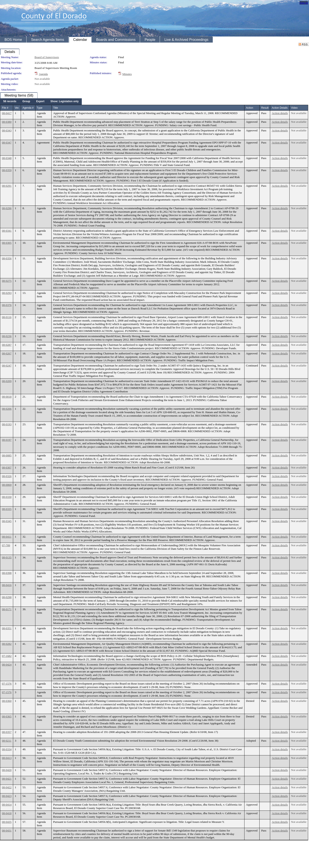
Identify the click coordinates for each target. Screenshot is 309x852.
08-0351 (6, 628)
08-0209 (6, 381)
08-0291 (6, 185)
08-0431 (6, 830)
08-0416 (6, 585)
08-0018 (6, 396)
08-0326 (6, 476)
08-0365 (6, 716)
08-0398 (6, 573)
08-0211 (6, 740)
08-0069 (6, 484)
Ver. (17, 107)
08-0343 (6, 130)
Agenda (43, 74)
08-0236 (6, 336)
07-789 (6, 545)
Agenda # (27, 107)
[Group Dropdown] (26, 101)
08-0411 (6, 536)
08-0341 (6, 230)
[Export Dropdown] (40, 101)
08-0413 (6, 758)
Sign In (304, 2)
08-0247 (6, 365)
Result (264, 107)
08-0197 (6, 439)
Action (249, 107)
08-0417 (6, 113)
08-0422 (6, 787)
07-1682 (6, 656)
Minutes (127, 74)
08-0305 (6, 242)
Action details (280, 113)
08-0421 (6, 778)
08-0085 (6, 455)
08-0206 (6, 408)
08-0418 (6, 813)
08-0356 (6, 258)
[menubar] (41, 101)
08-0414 (6, 804)
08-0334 (6, 749)
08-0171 (6, 609)
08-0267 (6, 353)
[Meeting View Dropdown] (64, 101)
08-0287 (6, 344)
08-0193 (6, 424)
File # (5, 107)
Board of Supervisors (47, 57)
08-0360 (6, 700)
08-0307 (6, 467)
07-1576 (6, 683)
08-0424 (6, 664)
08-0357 (6, 732)
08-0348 (6, 158)
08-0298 (6, 597)
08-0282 (6, 643)
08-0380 (6, 121)
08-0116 (6, 317)
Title (55, 107)
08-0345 (6, 521)
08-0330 (6, 496)
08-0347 (6, 142)
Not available (42, 78)
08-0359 (6, 170)
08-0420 (6, 770)
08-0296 (6, 208)
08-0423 (6, 796)
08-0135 (6, 557)
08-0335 (6, 509)
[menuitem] (9, 102)
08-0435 (6, 821)
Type (40, 107)
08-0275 (6, 280)
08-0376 (6, 305)
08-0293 (6, 293)
